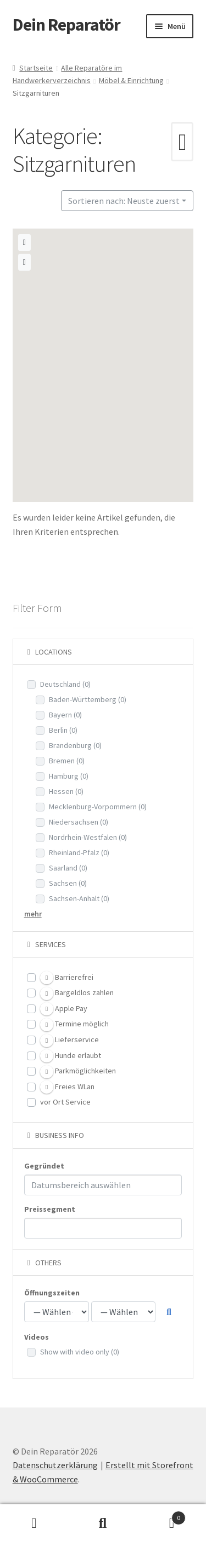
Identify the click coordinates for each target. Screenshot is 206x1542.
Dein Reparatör (66, 25)
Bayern (65, 715)
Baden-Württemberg (87, 699)
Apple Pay (63, 1008)
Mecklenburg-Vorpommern (98, 806)
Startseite (36, 68)
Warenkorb (161, 1515)
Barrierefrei (66, 977)
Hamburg (68, 776)
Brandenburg (75, 745)
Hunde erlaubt (70, 1055)
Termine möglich (74, 1024)
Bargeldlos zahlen (77, 993)
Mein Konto (34, 1523)
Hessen (66, 791)
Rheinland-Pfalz (79, 852)
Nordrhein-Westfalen (88, 837)
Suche (103, 1523)
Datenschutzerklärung (55, 1464)
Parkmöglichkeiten (78, 1071)
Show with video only (79, 1352)
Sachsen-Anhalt (79, 898)
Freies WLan (67, 1087)
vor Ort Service (65, 1102)
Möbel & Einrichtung (131, 80)
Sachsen (68, 883)
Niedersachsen (78, 822)
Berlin (63, 730)
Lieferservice (69, 1040)
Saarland (68, 868)
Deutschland (65, 684)
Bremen (67, 761)
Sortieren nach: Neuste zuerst (124, 200)
